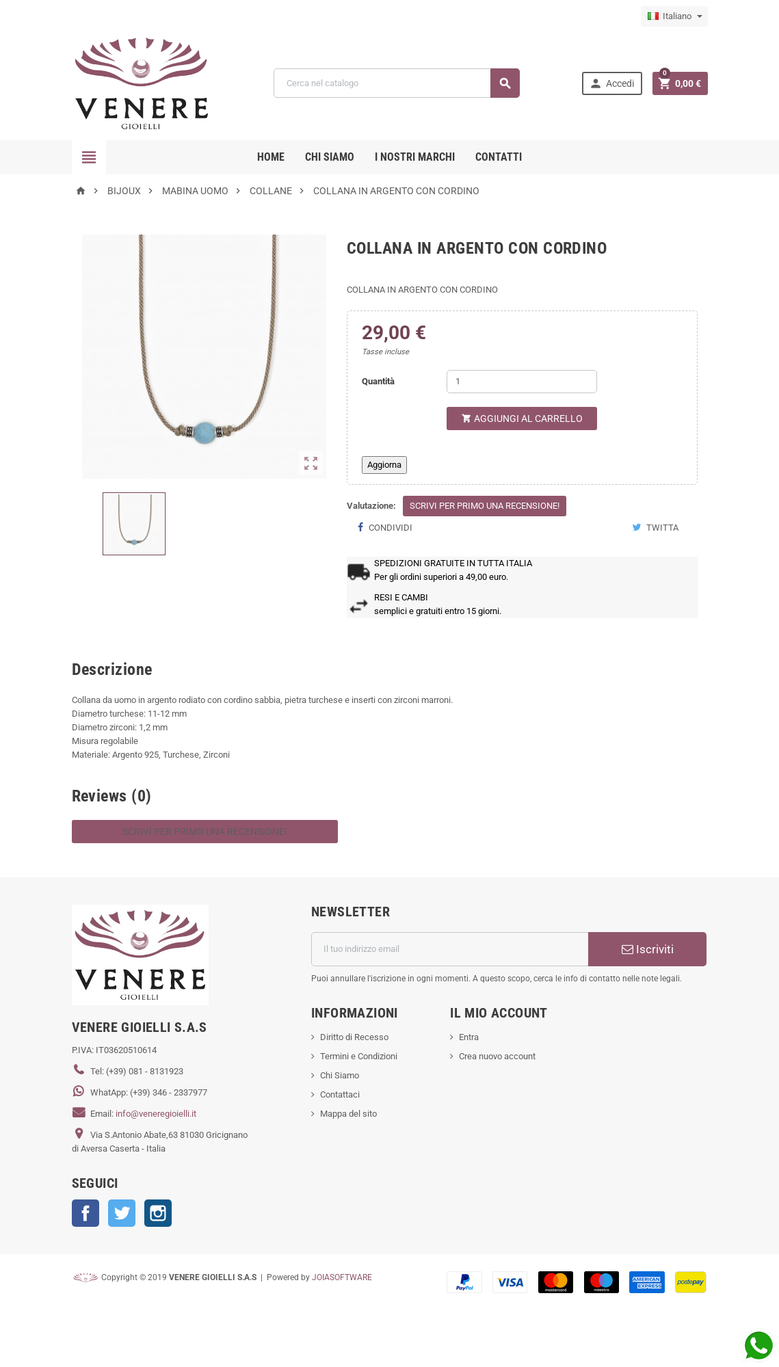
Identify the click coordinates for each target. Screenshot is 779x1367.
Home (271, 156)
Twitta (655, 527)
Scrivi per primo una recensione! (484, 506)
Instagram (158, 1213)
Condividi (384, 527)
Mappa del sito (348, 1114)
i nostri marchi (415, 156)
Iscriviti (648, 949)
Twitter (121, 1213)
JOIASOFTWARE (342, 1277)
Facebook (85, 1213)
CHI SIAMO (329, 156)
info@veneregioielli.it (156, 1114)
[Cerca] (396, 83)
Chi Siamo (339, 1075)
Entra (469, 1037)
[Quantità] (522, 381)
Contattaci (340, 1094)
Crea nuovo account (497, 1056)
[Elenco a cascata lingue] (674, 16)
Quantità (378, 381)
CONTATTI (498, 156)
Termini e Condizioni (358, 1056)
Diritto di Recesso (354, 1037)
